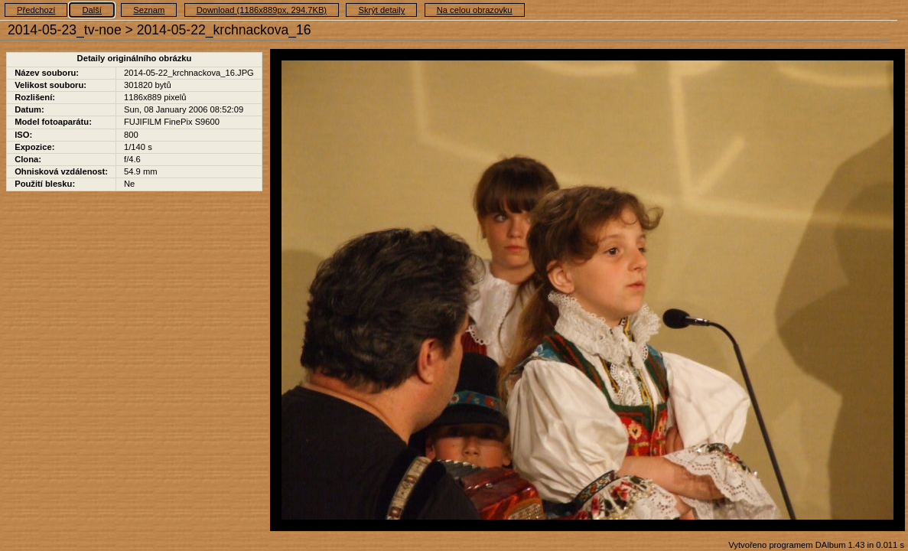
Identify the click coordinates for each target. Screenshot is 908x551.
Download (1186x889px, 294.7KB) (262, 10)
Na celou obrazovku (475, 10)
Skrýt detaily (381, 10)
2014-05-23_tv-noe (65, 29)
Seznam (148, 10)
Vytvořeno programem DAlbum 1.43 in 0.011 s (816, 544)
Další (92, 10)
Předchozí (36, 10)
